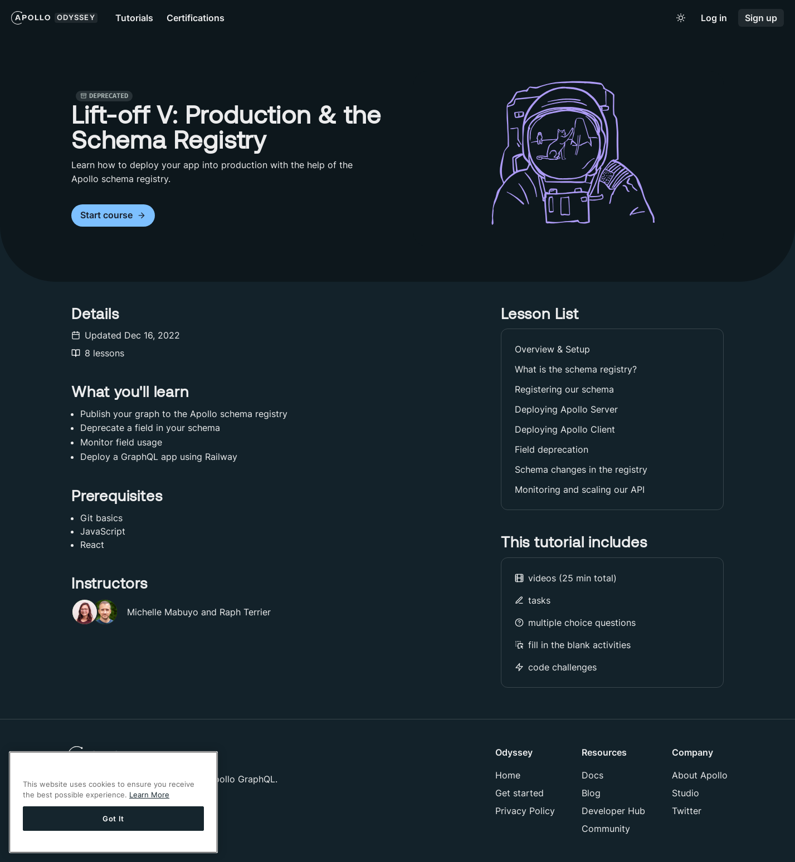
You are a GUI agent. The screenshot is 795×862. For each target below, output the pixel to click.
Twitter (686, 810)
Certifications (196, 17)
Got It (113, 818)
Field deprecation (551, 449)
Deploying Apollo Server (566, 409)
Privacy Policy (525, 810)
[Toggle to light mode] (681, 18)
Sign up (761, 18)
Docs (592, 775)
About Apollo (700, 775)
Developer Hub (613, 810)
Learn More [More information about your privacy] (149, 794)
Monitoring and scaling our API (580, 489)
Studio (685, 793)
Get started (519, 793)
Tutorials (134, 17)
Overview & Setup (552, 349)
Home (507, 775)
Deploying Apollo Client (565, 429)
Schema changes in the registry (581, 469)
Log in (714, 18)
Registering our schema (564, 389)
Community (606, 828)
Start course (113, 215)
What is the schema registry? (576, 369)
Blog (591, 793)
